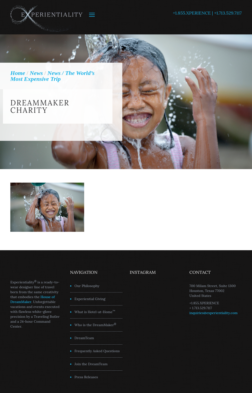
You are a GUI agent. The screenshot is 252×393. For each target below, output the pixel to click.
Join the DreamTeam (91, 364)
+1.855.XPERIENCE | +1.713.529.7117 (207, 13)
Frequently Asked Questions (97, 351)
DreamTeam (84, 338)
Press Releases (86, 377)
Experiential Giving (90, 299)
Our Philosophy (87, 286)
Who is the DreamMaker (95, 324)
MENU (92, 15)
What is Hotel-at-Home (95, 311)
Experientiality (46, 17)
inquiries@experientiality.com (213, 313)
